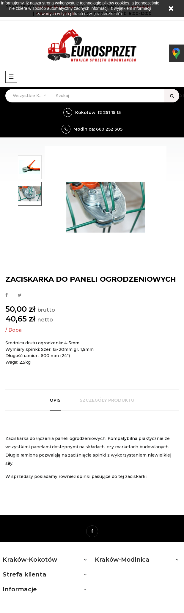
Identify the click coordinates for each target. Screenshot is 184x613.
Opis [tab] (55, 400)
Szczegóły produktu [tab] (107, 400)
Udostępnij (6, 295)
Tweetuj (20, 295)
